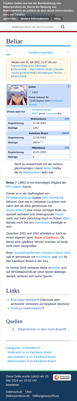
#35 (67, 118)
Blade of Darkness (46, 237)
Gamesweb (51, 113)
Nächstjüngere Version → (51, 72)
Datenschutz (14, 391)
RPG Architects (52, 197)
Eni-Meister (43, 256)
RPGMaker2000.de (18, 197)
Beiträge (41, 65)
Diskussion (28, 65)
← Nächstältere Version (40, 69)
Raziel (59, 214)
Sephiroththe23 (16, 210)
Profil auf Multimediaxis (26, 308)
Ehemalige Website (23, 299)
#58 (67, 147)
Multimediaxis (32, 172)
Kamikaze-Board (42, 109)
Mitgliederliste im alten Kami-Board (40, 329)
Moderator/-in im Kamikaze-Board (29, 352)
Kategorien (13, 347)
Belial (47, 168)
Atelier (56, 267)
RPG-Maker (14, 186)
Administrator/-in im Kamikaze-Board (31, 356)
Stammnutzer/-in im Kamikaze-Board (31, 361)
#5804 (65, 133)
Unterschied (18, 69)
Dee (60, 256)
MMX (35, 113)
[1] (41, 141)
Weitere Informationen (35, 18)
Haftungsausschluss (45, 396)
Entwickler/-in (31, 347)
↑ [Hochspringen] (16, 329)
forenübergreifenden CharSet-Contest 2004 (42, 252)
